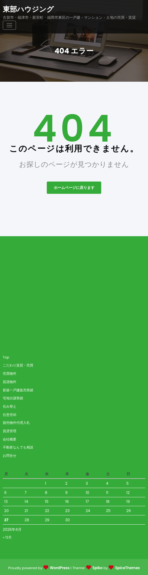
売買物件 (9, 372)
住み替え (9, 405)
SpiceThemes (127, 566)
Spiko (97, 566)
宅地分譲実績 (13, 396)
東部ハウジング (28, 9)
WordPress (60, 566)
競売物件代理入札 (16, 421)
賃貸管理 (9, 429)
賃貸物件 (9, 380)
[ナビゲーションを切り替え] (139, 12)
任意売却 (9, 413)
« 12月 (7, 536)
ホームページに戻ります (74, 186)
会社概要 (9, 438)
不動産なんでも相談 (18, 446)
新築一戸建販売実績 (18, 388)
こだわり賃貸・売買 (18, 364)
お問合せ (9, 454)
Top (6, 356)
